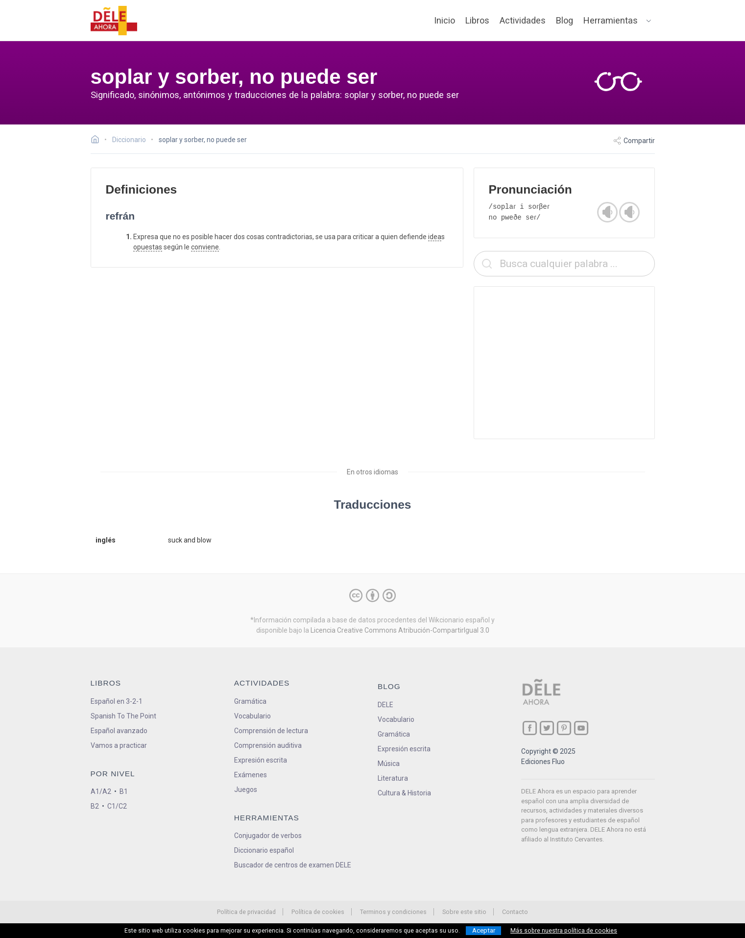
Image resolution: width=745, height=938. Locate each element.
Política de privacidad (246, 911)
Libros (477, 20)
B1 (124, 791)
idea (434, 237)
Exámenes (250, 775)
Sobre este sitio (464, 911)
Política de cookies (317, 911)
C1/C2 (117, 806)
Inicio (444, 20)
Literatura (393, 778)
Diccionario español (264, 850)
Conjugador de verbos (268, 835)
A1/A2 (101, 791)
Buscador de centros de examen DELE (292, 865)
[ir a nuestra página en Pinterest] (564, 728)
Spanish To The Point (123, 716)
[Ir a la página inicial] (98, 141)
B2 (95, 806)
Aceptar (483, 930)
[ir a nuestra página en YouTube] (581, 728)
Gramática (250, 701)
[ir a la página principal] (113, 20)
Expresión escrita (260, 760)
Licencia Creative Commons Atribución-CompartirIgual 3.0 (400, 630)
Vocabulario (252, 716)
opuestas (147, 247)
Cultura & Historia (404, 793)
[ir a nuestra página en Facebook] (529, 728)
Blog (564, 20)
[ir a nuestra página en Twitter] (546, 728)
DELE (385, 705)
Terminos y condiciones (393, 911)
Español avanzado (119, 731)
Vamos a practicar (119, 745)
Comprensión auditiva (268, 745)
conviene (205, 247)
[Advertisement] (564, 362)
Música (389, 763)
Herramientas (610, 20)
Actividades (523, 20)
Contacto (515, 911)
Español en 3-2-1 (117, 701)
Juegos (245, 789)
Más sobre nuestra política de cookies (563, 930)
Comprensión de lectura (271, 731)
